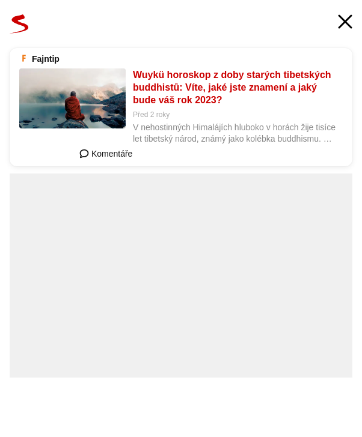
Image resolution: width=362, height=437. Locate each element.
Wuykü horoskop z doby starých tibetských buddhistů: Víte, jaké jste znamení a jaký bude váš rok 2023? (232, 87)
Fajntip (46, 59)
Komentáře (105, 153)
